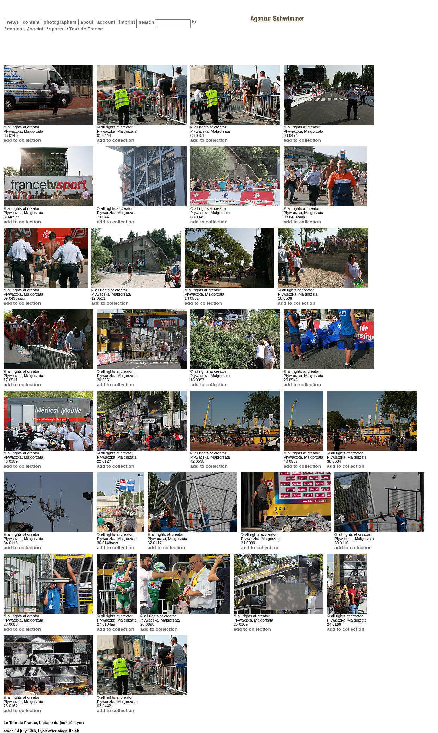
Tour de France (86, 28)
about (85, 22)
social (36, 28)
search (146, 22)
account (105, 22)
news (13, 22)
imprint (127, 22)
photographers (59, 22)
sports (56, 28)
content (29, 22)
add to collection (22, 140)
